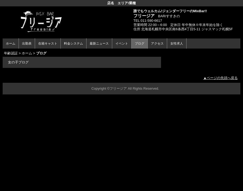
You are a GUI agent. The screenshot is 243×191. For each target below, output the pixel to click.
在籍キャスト (47, 43)
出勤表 (27, 43)
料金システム (73, 43)
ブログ (139, 43)
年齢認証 (11, 53)
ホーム (10, 43)
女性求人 (176, 43)
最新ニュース (99, 43)
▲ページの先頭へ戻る (220, 78)
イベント (121, 43)
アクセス (157, 43)
